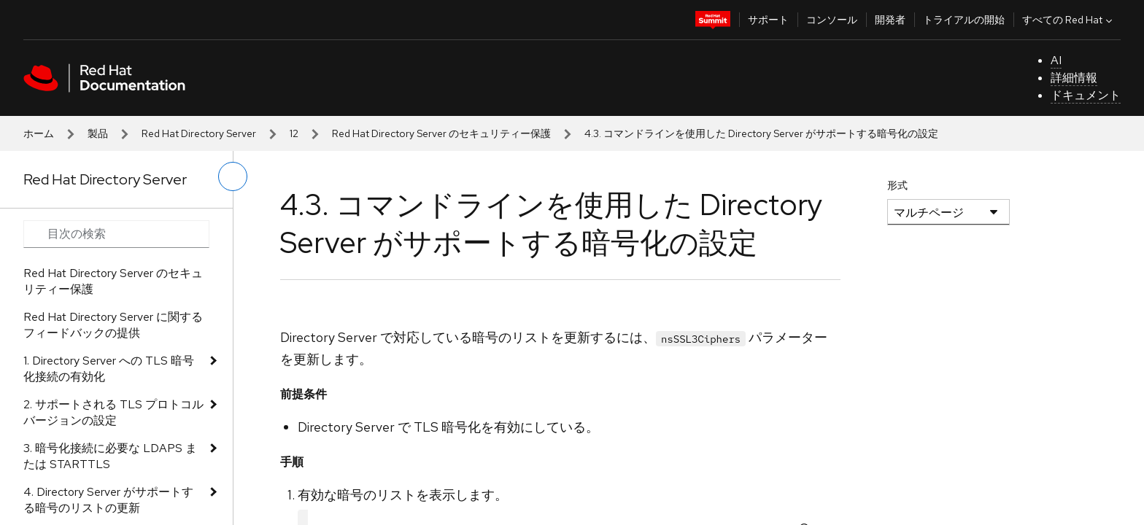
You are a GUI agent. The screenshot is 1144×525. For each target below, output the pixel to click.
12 (294, 133)
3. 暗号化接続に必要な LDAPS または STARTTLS (110, 456)
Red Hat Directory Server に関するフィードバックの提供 (113, 325)
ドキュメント (1086, 95)
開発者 (890, 19)
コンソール (831, 19)
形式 (897, 185)
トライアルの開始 (964, 19)
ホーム (38, 133)
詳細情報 (1074, 77)
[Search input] (116, 234)
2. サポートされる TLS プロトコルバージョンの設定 (113, 412)
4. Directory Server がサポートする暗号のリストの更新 (108, 500)
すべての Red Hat (1069, 19)
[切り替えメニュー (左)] (232, 176)
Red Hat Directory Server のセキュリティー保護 (441, 133)
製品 (98, 133)
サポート (768, 19)
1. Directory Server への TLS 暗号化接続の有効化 (108, 368)
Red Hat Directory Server (199, 133)
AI (1056, 60)
